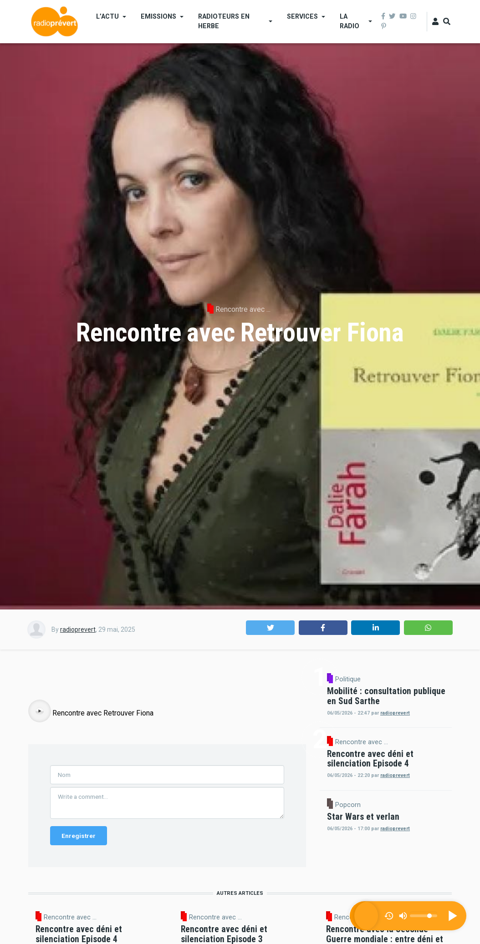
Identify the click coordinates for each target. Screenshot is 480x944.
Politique (425, 679)
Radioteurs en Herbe (224, 21)
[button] (270, 627)
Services (302, 16)
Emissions (158, 16)
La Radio (349, 21)
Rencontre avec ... (243, 309)
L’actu (107, 16)
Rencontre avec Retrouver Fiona (102, 846)
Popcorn (348, 859)
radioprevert (78, 629)
